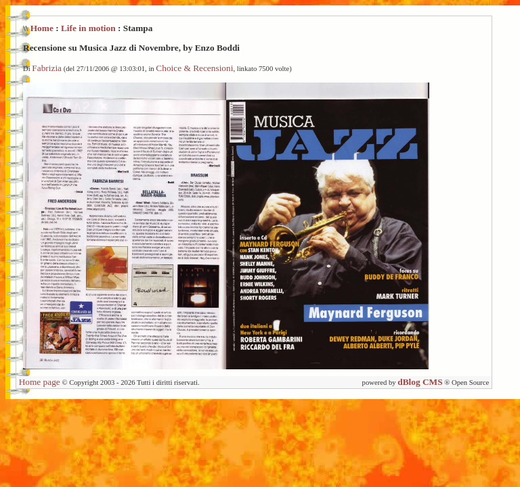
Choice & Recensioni (194, 68)
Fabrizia (47, 68)
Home (41, 28)
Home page (39, 382)
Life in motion (88, 28)
